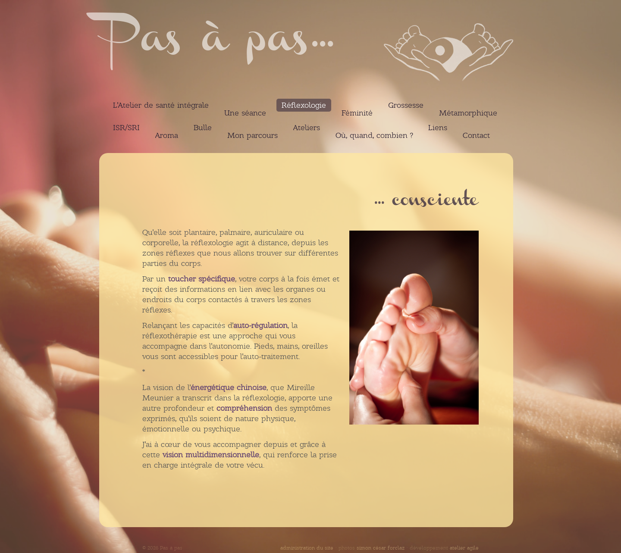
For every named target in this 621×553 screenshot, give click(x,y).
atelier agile (464, 548)
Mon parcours (252, 135)
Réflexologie (304, 105)
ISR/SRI (126, 127)
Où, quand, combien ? (374, 135)
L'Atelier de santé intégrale (161, 105)
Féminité (357, 113)
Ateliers (306, 127)
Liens (437, 127)
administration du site (306, 548)
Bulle (203, 127)
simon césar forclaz (381, 548)
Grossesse (405, 105)
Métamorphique (468, 113)
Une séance (245, 113)
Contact (476, 135)
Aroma (166, 135)
